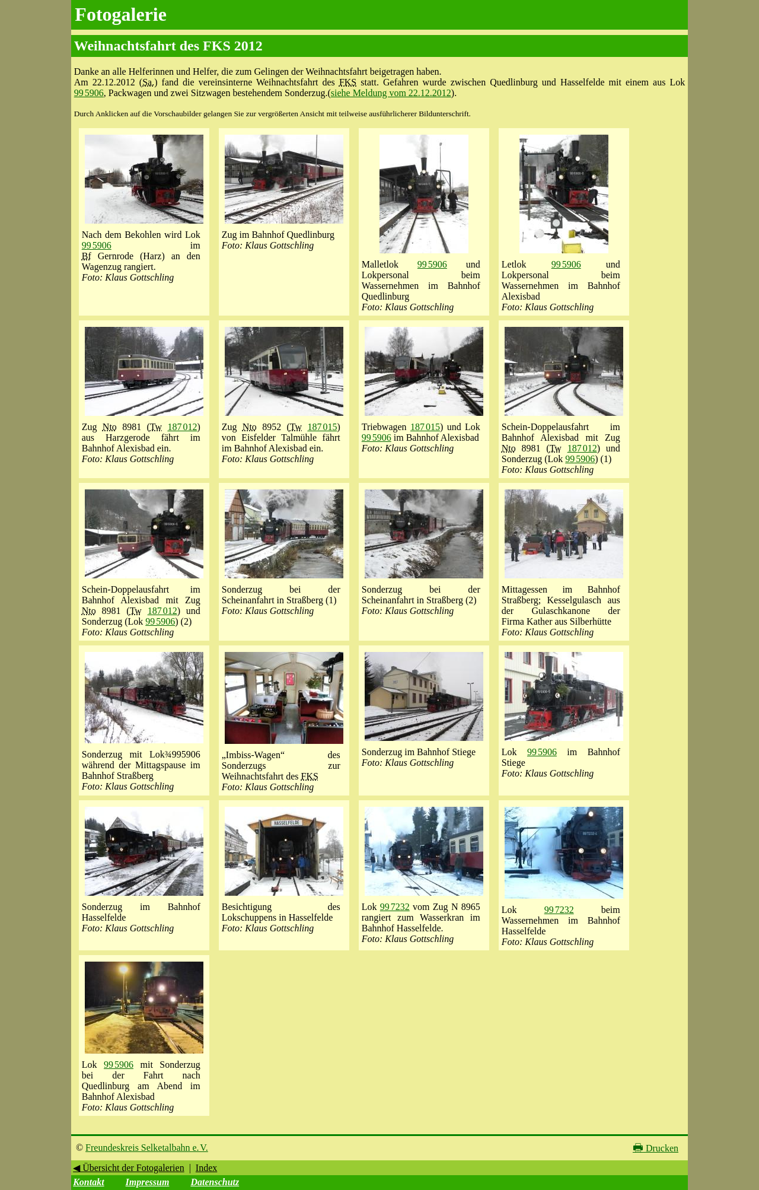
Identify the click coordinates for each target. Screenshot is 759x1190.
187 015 (322, 427)
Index (206, 1168)
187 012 (182, 427)
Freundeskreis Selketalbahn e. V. (146, 1148)
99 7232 (395, 907)
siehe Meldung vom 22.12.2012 (391, 93)
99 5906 (89, 93)
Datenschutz (214, 1182)
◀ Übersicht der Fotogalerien (128, 1168)
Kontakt (88, 1182)
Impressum (148, 1182)
